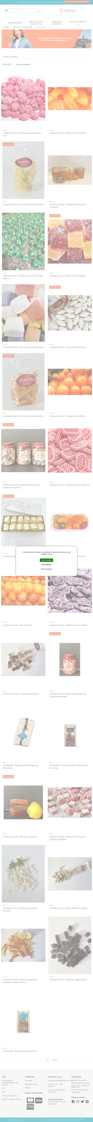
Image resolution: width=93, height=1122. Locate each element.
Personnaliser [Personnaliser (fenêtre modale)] (46, 569)
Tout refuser (46, 565)
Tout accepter (46, 560)
